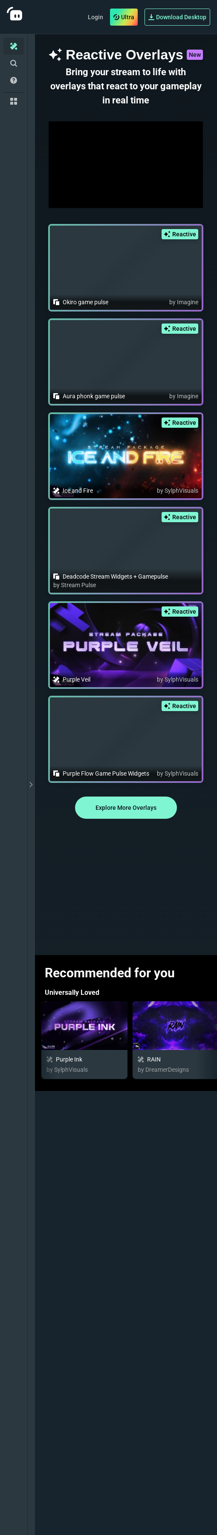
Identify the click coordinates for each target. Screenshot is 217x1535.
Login (95, 17)
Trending (58, 1326)
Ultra (123, 17)
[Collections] (13, 101)
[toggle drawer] (31, 784)
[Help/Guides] (13, 80)
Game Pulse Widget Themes (88, 1425)
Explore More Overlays (125, 807)
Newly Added (65, 1226)
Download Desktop (177, 17)
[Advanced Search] (13, 63)
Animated (60, 1525)
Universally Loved (72, 992)
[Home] (13, 46)
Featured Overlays (73, 1106)
